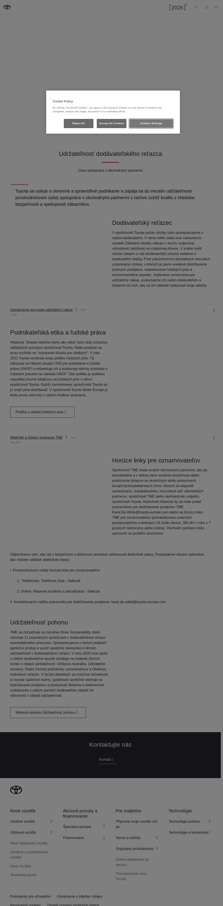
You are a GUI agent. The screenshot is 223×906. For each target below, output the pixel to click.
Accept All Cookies (111, 123)
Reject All (78, 123)
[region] (113, 112)
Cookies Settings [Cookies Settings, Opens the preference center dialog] (151, 123)
